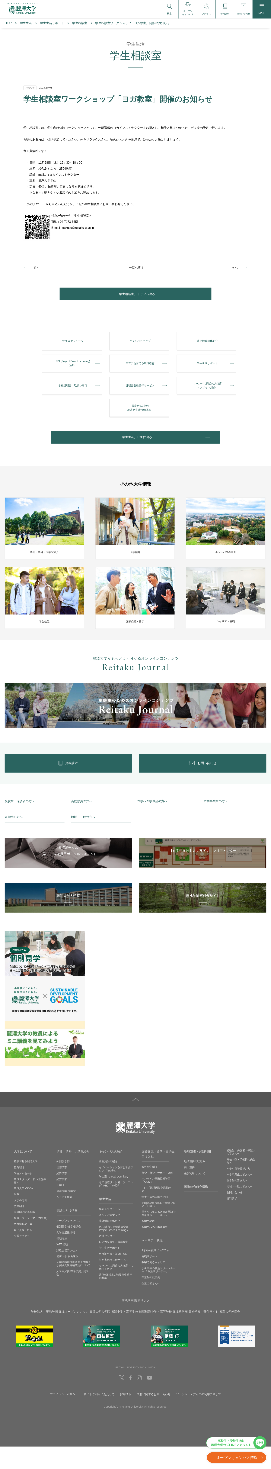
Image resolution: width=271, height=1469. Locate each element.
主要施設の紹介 (108, 1183)
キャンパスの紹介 (111, 1173)
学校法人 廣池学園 (44, 1333)
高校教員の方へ (81, 823)
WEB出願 (62, 1266)
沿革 (16, 1216)
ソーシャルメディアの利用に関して (198, 1416)
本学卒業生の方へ (216, 823)
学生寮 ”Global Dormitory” (114, 1198)
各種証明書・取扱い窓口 (113, 1276)
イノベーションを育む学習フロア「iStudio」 (116, 1191)
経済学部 (61, 1195)
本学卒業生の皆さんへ (240, 1196)
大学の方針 (20, 1222)
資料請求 (232, 1220)
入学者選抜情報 (65, 1254)
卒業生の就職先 (151, 1299)
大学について (23, 1173)
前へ (36, 267)
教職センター (107, 1258)
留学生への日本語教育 (155, 1249)
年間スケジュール (109, 1231)
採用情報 (125, 1416)
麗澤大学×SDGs (23, 1210)
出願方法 (61, 1260)
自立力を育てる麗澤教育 (113, 1264)
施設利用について (194, 1195)
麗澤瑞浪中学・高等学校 (155, 1333)
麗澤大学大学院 (99, 1333)
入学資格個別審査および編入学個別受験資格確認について (73, 1286)
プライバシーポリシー (64, 1416)
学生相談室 (79, 23)
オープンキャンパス (68, 1243)
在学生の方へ (14, 839)
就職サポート (149, 1278)
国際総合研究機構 (196, 1209)
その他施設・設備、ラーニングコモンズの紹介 (116, 1206)
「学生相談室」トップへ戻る (135, 295)
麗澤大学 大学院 (65, 1213)
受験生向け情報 (66, 1233)
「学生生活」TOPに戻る (135, 454)
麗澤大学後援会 (229, 1333)
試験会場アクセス (66, 1272)
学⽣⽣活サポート (52, 23)
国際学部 (61, 1189)
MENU (261, 9)
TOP (9, 23)
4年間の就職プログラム (155, 1272)
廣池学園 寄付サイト (203, 1333)
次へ (235, 267)
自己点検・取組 (23, 1252)
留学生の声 (148, 1243)
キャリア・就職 (152, 1262)
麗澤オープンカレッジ (73, 1333)
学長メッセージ (23, 1195)
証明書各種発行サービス (113, 1282)
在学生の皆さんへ (237, 1202)
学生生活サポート (109, 1270)
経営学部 (61, 1201)
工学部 (60, 1207)
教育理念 (19, 1189)
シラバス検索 (64, 1219)
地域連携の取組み (194, 1183)
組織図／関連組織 (24, 1234)
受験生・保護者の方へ (20, 823)
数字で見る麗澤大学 (25, 1183)
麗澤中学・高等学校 (124, 1333)
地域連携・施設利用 (197, 1173)
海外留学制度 (149, 1189)
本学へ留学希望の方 (238, 1191)
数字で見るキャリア (153, 1284)
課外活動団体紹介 (109, 1243)
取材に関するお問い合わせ (154, 1416)
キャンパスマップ (109, 1237)
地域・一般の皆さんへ (240, 1208)
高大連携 (189, 1189)
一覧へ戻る (136, 267)
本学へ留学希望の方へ (152, 823)
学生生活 (26, 23)
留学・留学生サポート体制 (157, 1195)
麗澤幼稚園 (180, 1333)
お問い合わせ (234, 1214)
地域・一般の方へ (83, 839)
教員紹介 (19, 1228)
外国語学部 (63, 1183)
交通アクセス (22, 1258)
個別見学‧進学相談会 (68, 1248)
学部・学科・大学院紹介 (72, 1173)
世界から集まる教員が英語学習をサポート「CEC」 (159, 1236)
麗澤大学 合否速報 (67, 1278)
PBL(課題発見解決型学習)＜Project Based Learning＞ (115, 1251)
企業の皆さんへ (151, 1305)
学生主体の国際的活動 (155, 1219)
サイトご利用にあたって (99, 1416)
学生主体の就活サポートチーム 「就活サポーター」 (159, 1292)
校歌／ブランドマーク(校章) (30, 1240)
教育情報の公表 (23, 1246)
